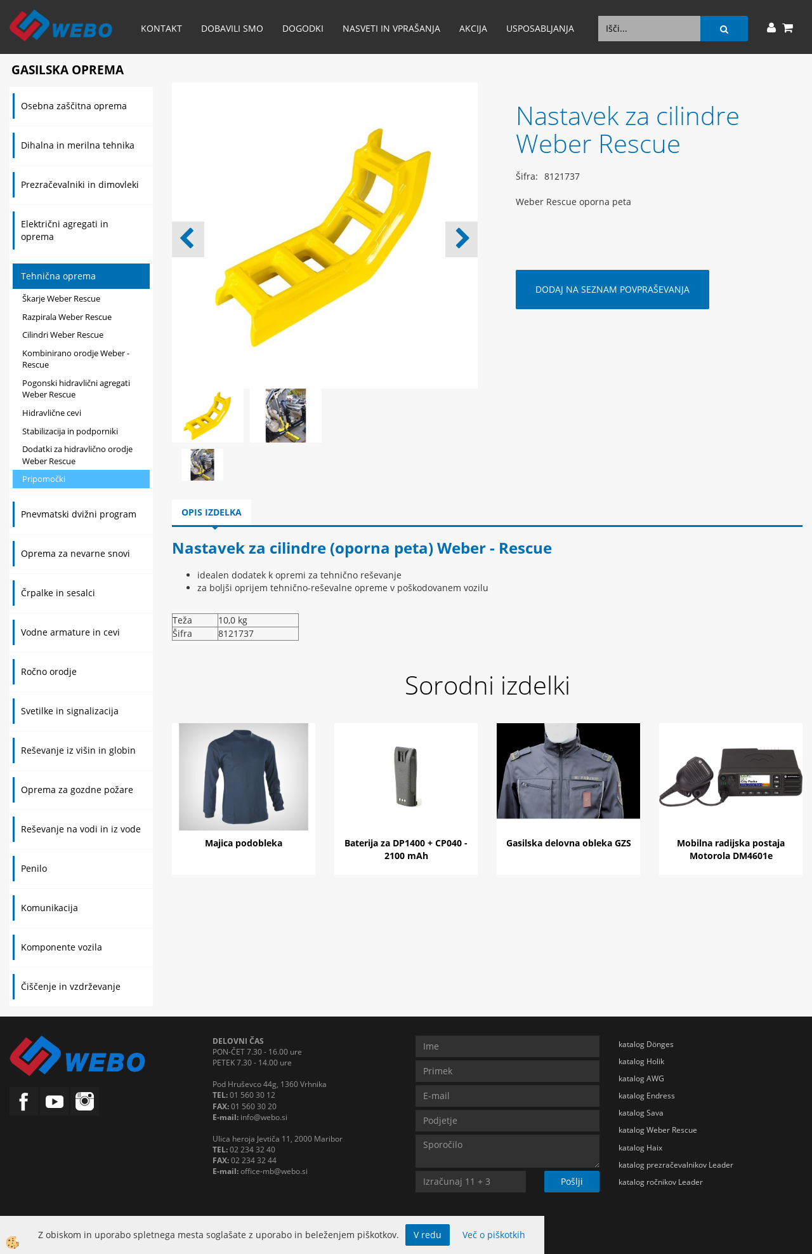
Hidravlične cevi (51, 412)
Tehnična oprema (58, 276)
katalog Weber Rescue (658, 1129)
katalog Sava (641, 1112)
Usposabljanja (540, 28)
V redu (428, 1235)
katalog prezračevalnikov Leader (676, 1164)
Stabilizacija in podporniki (70, 431)
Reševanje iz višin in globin (78, 750)
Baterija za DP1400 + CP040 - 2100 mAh (406, 849)
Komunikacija (49, 908)
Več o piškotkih (493, 1235)
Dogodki (303, 28)
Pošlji (572, 1181)
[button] (461, 239)
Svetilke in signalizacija (70, 711)
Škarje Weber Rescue (61, 298)
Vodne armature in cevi (70, 632)
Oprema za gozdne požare (77, 790)
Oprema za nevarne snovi (75, 553)
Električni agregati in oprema (64, 230)
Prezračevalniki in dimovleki (80, 184)
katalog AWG (641, 1078)
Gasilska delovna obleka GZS (568, 843)
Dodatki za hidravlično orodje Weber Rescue (77, 455)
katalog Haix (640, 1147)
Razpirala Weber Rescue (67, 317)
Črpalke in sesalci (58, 593)
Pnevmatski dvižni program (78, 514)
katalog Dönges (646, 1044)
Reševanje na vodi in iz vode (81, 829)
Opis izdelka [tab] (211, 512)
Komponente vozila (61, 947)
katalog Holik (641, 1061)
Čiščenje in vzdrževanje (71, 986)
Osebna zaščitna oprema (74, 106)
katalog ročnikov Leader (661, 1182)
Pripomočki (43, 478)
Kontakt (161, 28)
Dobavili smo (232, 28)
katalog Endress (647, 1095)
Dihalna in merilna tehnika (77, 145)
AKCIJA (473, 28)
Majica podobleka (243, 843)
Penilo (34, 868)
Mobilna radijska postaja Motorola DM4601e (731, 849)
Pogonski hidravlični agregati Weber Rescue (76, 389)
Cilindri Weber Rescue (62, 334)
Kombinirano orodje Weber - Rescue (75, 359)
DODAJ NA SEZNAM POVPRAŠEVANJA (612, 289)
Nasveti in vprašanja (391, 28)
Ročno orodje (49, 671)
